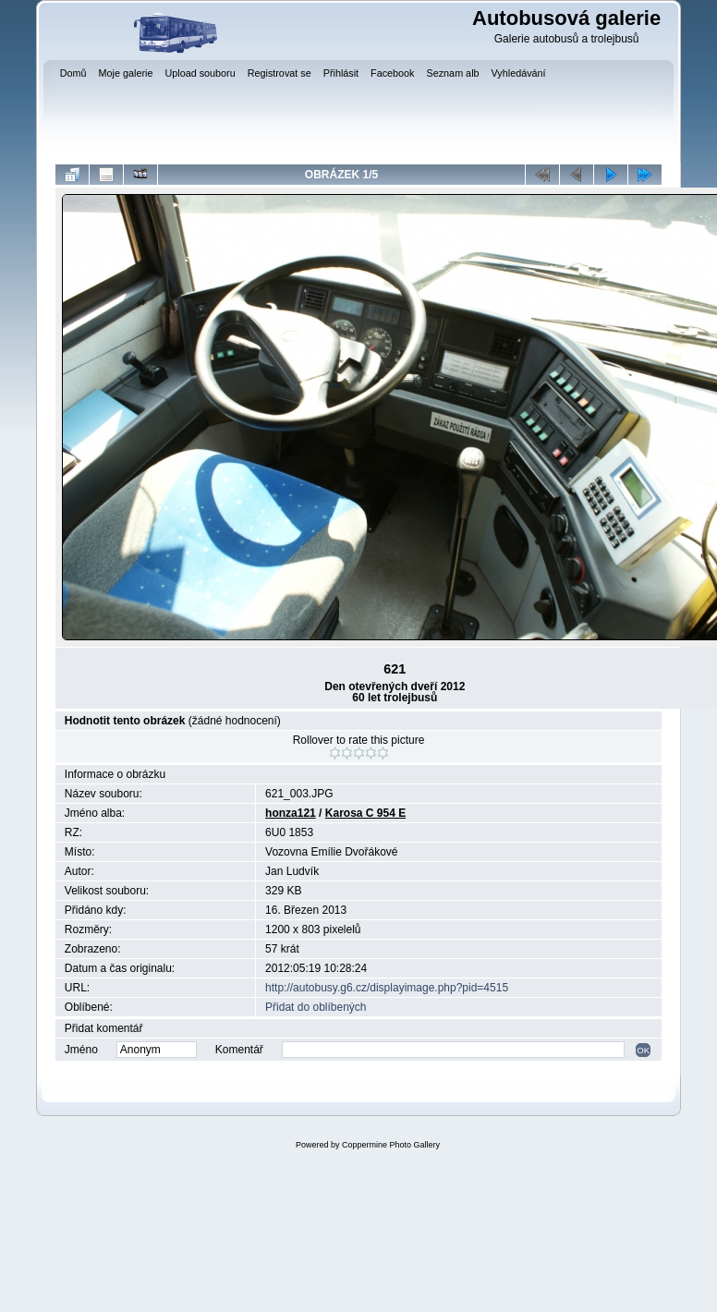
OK (643, 1050)
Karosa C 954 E (365, 813)
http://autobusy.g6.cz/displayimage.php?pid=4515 (386, 987)
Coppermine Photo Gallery (391, 1144)
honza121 (290, 813)
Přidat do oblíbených (315, 1007)
